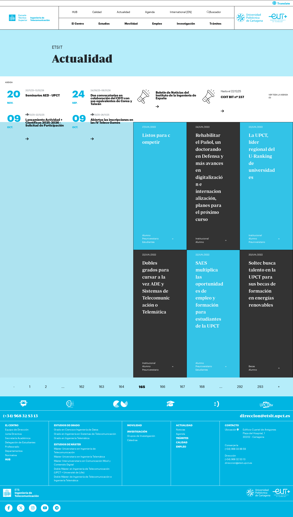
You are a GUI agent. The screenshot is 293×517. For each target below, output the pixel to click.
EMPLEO (181, 446)
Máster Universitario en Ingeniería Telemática (79, 456)
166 (162, 386)
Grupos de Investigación (141, 435)
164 (121, 386)
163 (101, 386)
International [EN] (181, 12)
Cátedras (132, 440)
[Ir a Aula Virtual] (171, 405)
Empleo (157, 23)
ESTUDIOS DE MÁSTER (67, 444)
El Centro (78, 23)
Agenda (150, 12)
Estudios (104, 23)
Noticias (180, 429)
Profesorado (12, 446)
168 (202, 386)
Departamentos (14, 450)
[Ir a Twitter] (21, 508)
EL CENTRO (12, 425)
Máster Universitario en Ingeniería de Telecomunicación (75, 450)
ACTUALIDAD (184, 425)
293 (260, 386)
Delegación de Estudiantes (20, 442)
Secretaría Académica (17, 438)
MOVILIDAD (134, 425)
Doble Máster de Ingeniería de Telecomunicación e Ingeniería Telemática (83, 478)
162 (81, 386)
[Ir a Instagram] (33, 508)
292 (240, 386)
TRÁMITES (182, 438)
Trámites (215, 23)
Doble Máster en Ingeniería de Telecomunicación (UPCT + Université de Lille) (81, 470)
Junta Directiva (13, 433)
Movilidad (131, 23)
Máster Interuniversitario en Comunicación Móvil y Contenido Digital (82, 462)
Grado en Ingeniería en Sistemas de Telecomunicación (85, 433)
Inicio (55, 34)
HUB (74, 12)
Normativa (11, 455)
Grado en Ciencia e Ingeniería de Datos (76, 429)
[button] (221, 3)
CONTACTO (232, 425)
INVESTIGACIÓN (137, 431)
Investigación (186, 23)
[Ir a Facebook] (9, 508)
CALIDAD (181, 442)
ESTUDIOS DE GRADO (67, 425)
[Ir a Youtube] (45, 508)
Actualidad (123, 12)
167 (182, 386)
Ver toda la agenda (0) (278, 96)
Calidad (97, 12)
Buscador (214, 12)
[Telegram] (57, 508)
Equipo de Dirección (16, 429)
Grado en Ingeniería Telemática (71, 438)
